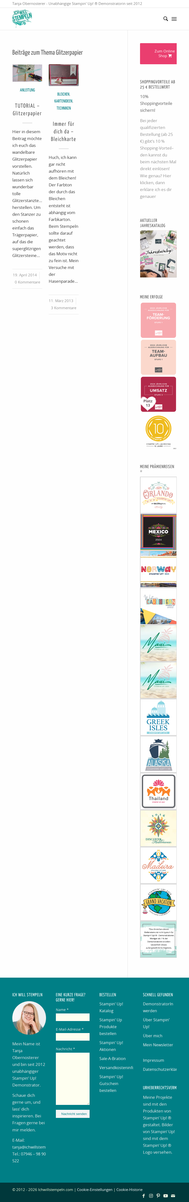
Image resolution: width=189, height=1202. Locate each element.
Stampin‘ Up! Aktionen (111, 1046)
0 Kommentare (27, 282)
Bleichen (63, 94)
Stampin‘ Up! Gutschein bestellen (111, 1084)
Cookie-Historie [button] (129, 1190)
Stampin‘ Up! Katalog (111, 1007)
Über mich (152, 1036)
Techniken (64, 108)
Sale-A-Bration (112, 1059)
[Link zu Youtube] (165, 1196)
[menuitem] (163, 19)
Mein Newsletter (158, 1045)
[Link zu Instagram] (151, 1196)
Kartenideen (63, 101)
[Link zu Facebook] (143, 1196)
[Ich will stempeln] (22, 19)
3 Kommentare (63, 308)
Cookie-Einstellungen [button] (94, 1190)
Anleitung (27, 90)
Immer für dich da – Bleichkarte (63, 132)
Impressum (153, 1060)
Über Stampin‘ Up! (156, 1023)
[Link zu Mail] (173, 1196)
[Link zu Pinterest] (158, 1196)
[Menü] (174, 19)
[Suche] (163, 19)
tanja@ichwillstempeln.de (36, 1147)
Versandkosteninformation (116, 1068)
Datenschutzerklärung (160, 1070)
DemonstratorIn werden (158, 1007)
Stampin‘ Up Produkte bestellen (110, 1027)
